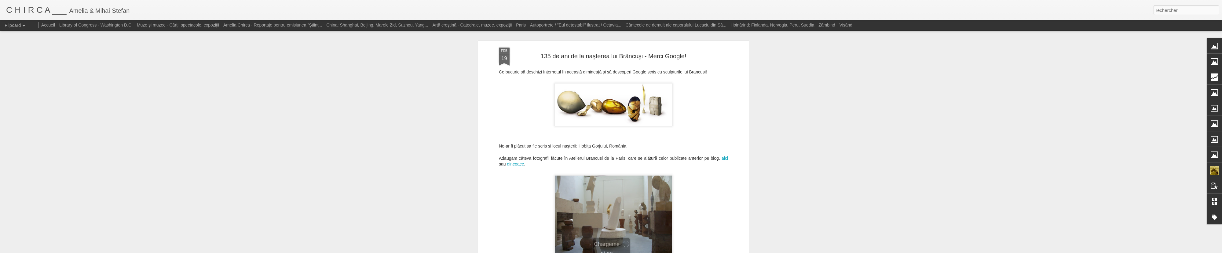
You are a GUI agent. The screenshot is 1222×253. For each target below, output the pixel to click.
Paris (521, 25)
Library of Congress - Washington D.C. (96, 25)
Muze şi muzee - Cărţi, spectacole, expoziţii (178, 25)
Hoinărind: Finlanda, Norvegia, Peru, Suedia (772, 25)
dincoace (515, 139)
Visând (846, 25)
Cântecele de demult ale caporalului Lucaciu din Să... (676, 25)
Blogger (654, 249)
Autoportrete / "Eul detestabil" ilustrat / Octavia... (575, 25)
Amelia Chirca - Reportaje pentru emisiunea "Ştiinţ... (272, 25)
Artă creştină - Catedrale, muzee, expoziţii (472, 25)
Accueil (48, 25)
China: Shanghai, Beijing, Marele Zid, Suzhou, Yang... (377, 25)
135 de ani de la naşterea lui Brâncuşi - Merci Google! (613, 32)
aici (725, 134)
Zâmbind (826, 25)
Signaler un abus (674, 249)
